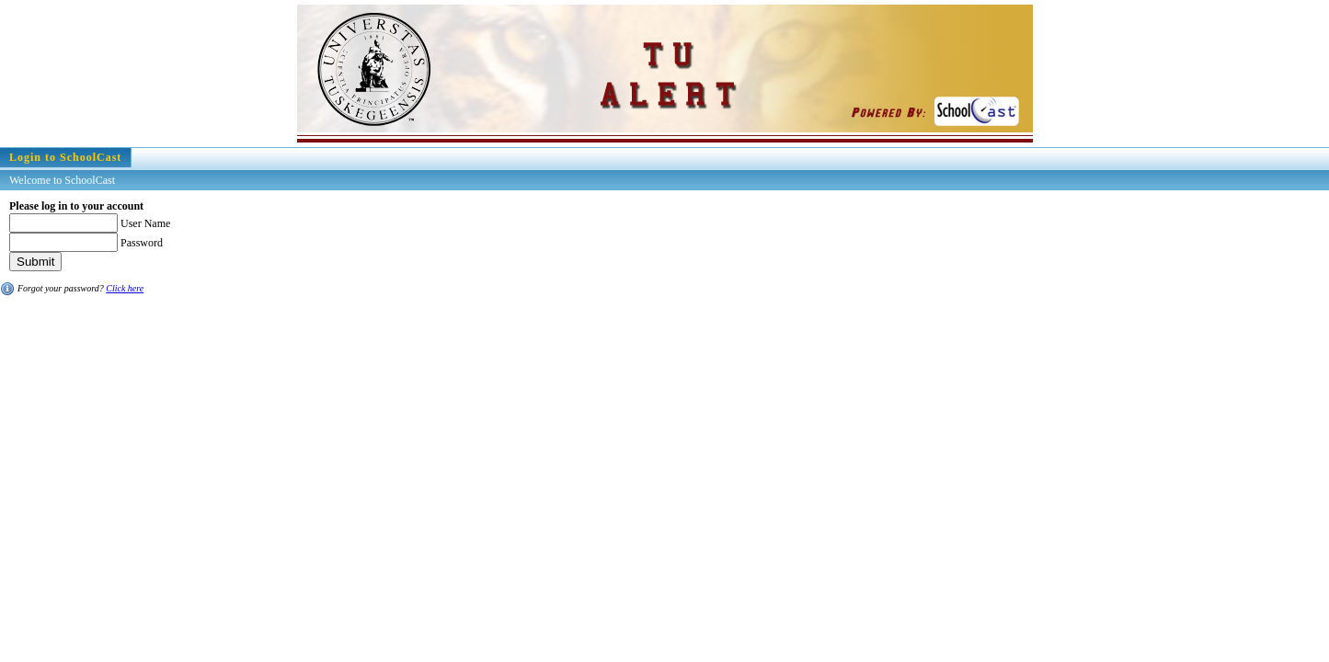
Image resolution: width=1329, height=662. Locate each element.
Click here (124, 288)
